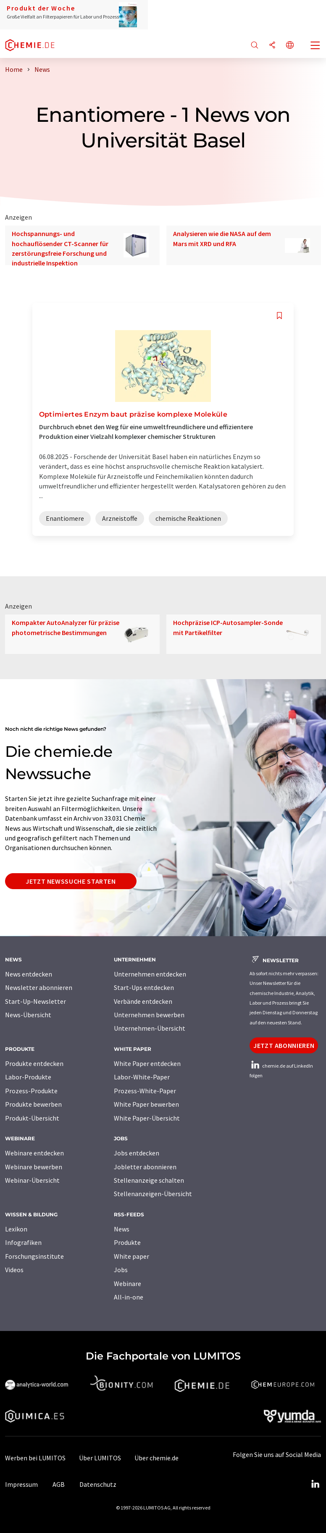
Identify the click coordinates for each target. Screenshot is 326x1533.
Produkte (127, 1242)
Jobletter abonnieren (145, 1167)
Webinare (127, 1283)
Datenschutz (97, 1484)
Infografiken (23, 1242)
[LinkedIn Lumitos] (315, 1484)
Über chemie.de (156, 1458)
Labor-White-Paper (142, 1077)
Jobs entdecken (136, 1153)
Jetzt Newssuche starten (71, 881)
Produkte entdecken (34, 1063)
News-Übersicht (28, 1015)
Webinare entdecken (34, 1153)
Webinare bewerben (33, 1167)
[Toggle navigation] (315, 46)
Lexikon (16, 1229)
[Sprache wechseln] (290, 45)
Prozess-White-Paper (145, 1091)
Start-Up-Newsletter (35, 1001)
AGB (59, 1484)
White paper (131, 1256)
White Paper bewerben (146, 1104)
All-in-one (128, 1297)
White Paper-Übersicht (147, 1118)
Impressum (21, 1484)
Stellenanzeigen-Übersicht (153, 1193)
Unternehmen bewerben (149, 1015)
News (121, 1229)
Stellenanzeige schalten (149, 1180)
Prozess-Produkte (31, 1091)
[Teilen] (272, 45)
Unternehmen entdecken (150, 974)
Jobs (121, 1269)
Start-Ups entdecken (144, 987)
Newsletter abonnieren (38, 987)
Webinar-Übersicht (32, 1180)
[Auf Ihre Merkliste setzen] (279, 316)
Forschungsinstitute (34, 1256)
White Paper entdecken (147, 1063)
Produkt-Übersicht (32, 1118)
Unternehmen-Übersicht (149, 1028)
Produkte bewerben (33, 1104)
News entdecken (28, 974)
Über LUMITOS (100, 1458)
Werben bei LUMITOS (35, 1458)
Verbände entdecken (143, 1001)
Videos (14, 1269)
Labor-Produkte (28, 1077)
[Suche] (254, 45)
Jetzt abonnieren (283, 1045)
